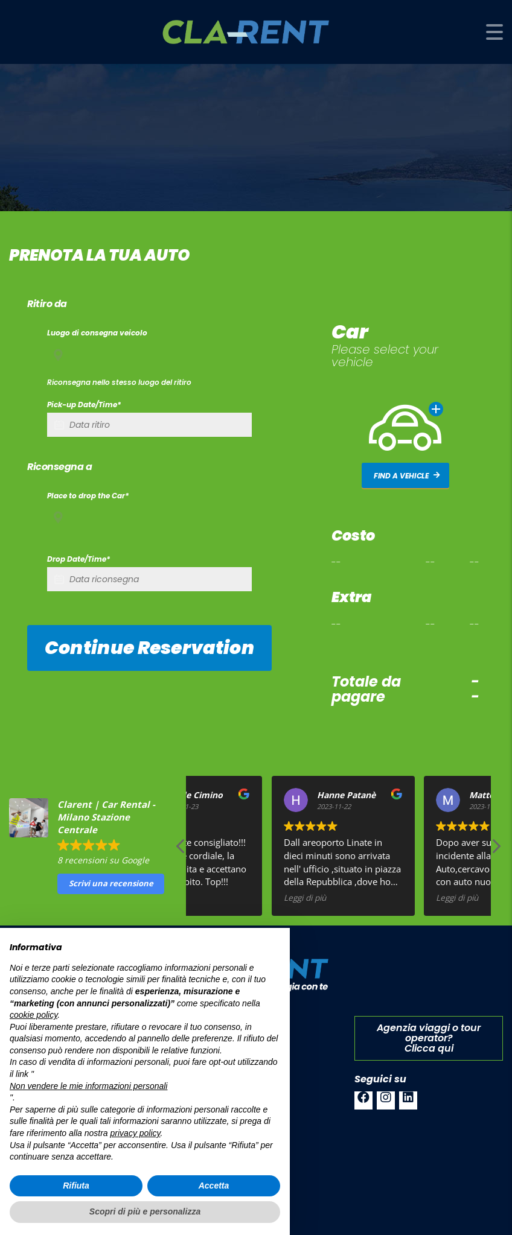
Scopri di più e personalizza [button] (144, 1211)
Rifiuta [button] (76, 1185)
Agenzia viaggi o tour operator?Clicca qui (429, 1038)
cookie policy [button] (33, 1015)
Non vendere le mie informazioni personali (88, 1086)
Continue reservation (149, 648)
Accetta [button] (214, 1185)
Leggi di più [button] (364, 897)
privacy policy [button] (135, 1133)
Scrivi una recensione (111, 883)
